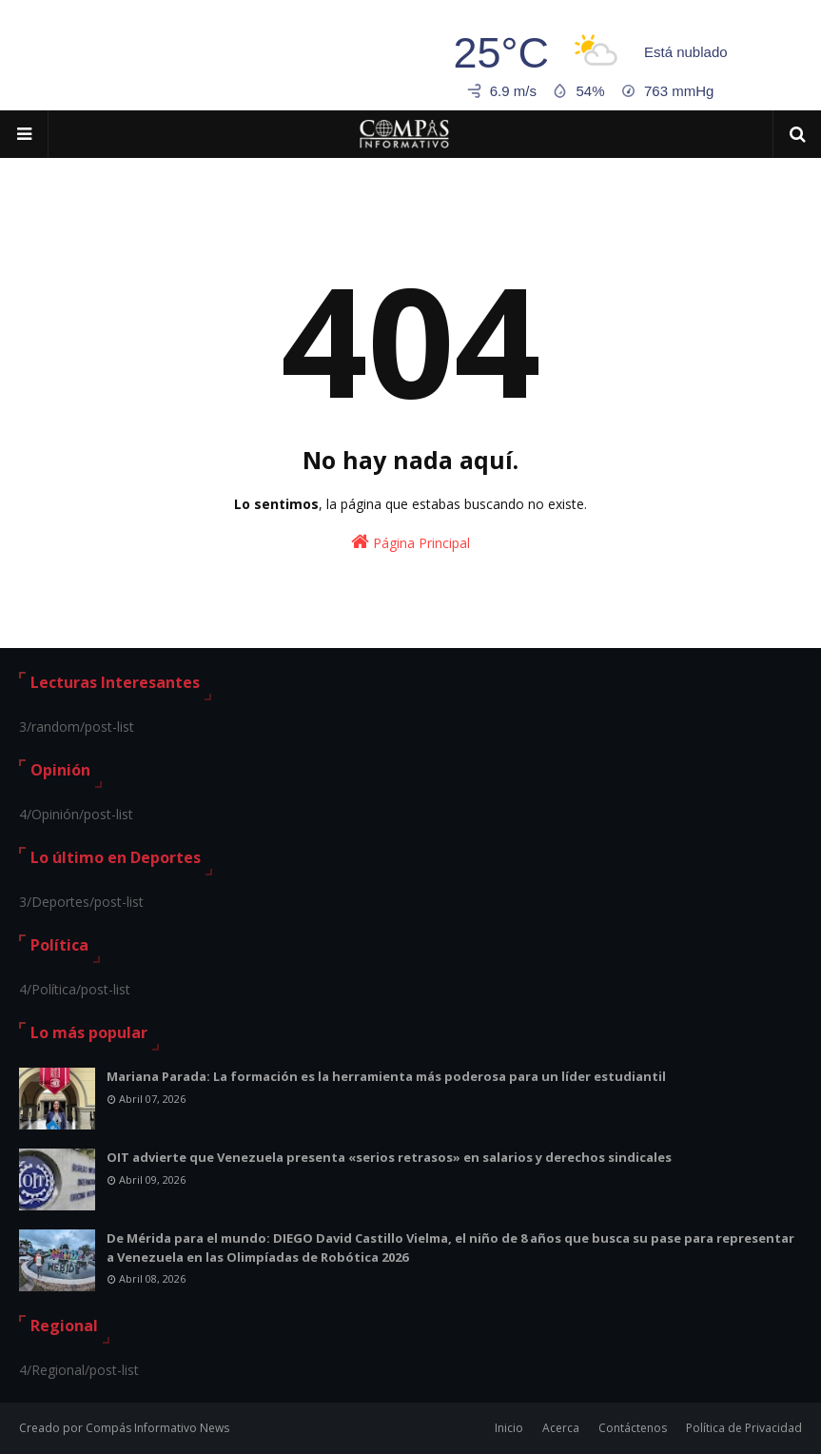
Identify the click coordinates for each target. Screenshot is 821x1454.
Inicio (509, 1428)
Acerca (560, 1428)
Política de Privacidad (744, 1428)
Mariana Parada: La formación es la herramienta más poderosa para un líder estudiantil (386, 1076)
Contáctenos (632, 1428)
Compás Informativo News (157, 1428)
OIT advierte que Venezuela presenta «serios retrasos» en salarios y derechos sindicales (389, 1157)
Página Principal (410, 542)
